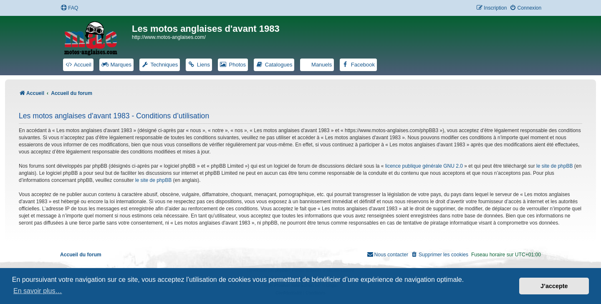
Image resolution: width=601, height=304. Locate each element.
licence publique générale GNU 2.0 (424, 166)
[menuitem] (69, 8)
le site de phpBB (554, 166)
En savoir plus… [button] (37, 290)
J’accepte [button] (554, 286)
